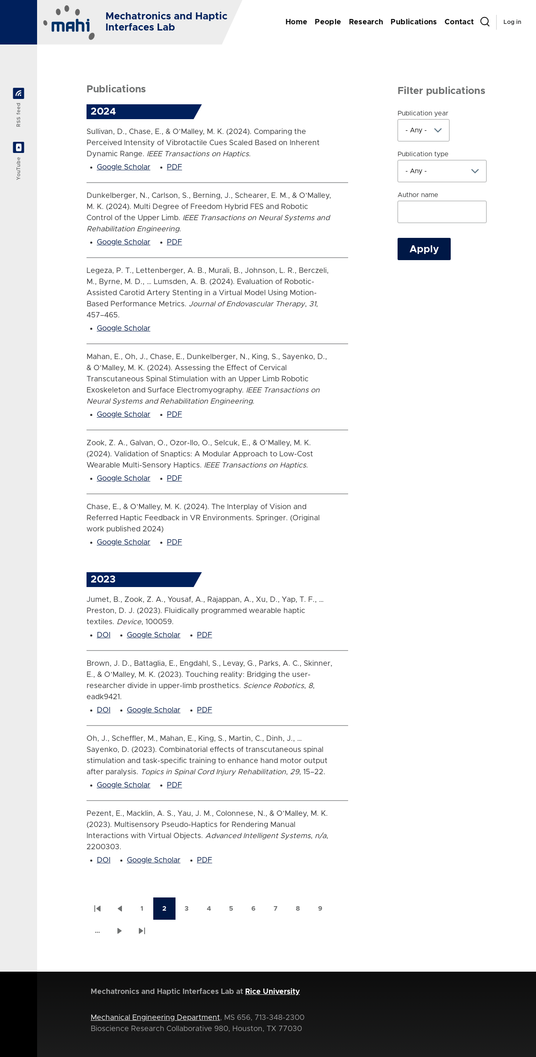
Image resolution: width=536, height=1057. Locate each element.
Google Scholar (123, 167)
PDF (174, 167)
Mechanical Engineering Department (155, 1018)
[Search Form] (485, 22)
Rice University (272, 992)
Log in (512, 22)
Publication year (423, 113)
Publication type (423, 154)
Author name (418, 195)
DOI (103, 635)
